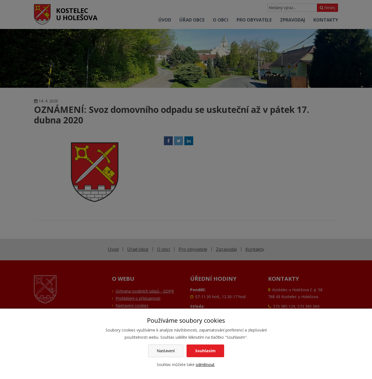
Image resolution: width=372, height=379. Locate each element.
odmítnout (205, 364)
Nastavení (166, 350)
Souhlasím (205, 350)
